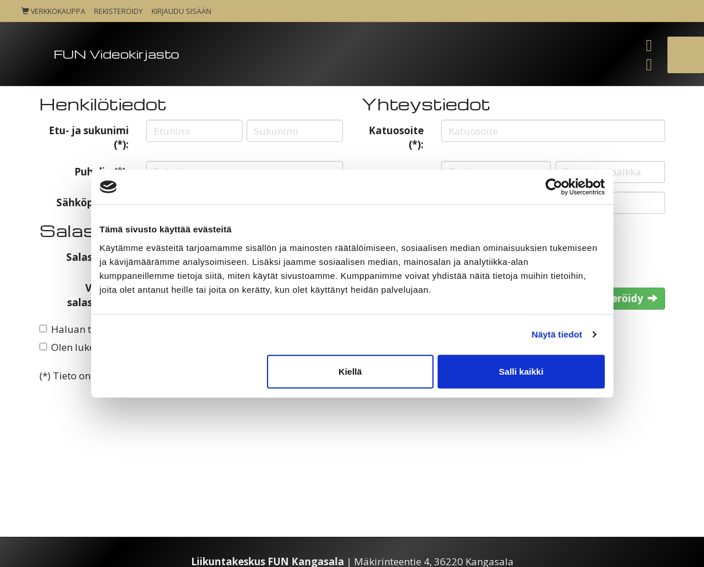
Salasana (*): (97, 257)
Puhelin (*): (101, 171)
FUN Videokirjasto (116, 54)
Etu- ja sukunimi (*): (89, 137)
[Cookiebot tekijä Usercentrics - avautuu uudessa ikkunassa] (554, 187)
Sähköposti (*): (92, 202)
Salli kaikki (521, 371)
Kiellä (350, 371)
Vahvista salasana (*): (98, 294)
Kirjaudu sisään (181, 11)
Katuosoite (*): (396, 137)
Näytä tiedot (557, 334)
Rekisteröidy (118, 11)
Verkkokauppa (53, 11)
